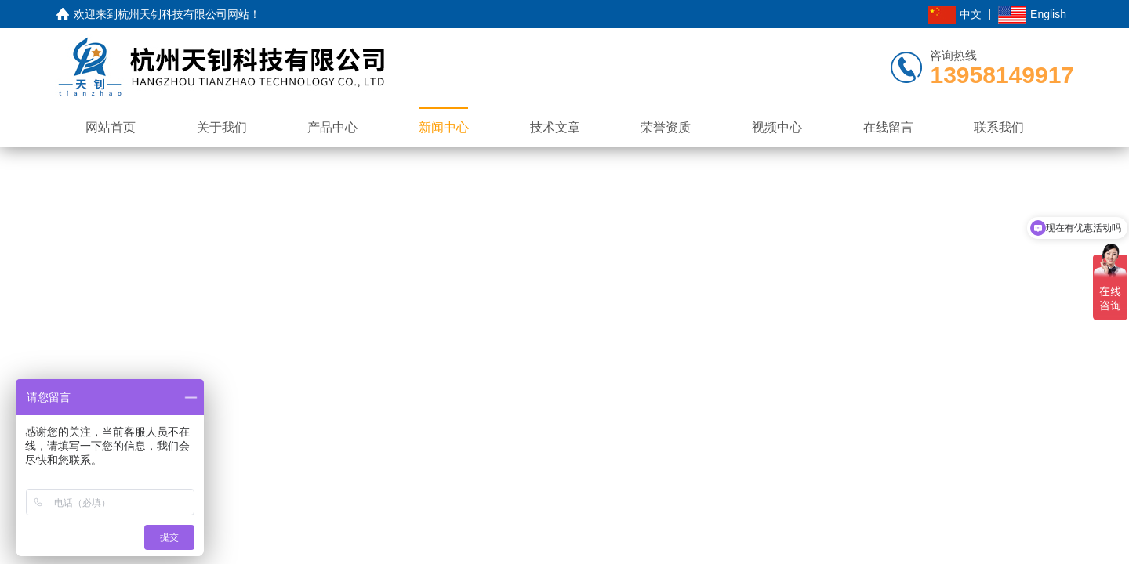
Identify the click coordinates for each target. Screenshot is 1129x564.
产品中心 (332, 127)
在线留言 (888, 127)
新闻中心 (444, 127)
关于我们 (222, 127)
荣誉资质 (666, 127)
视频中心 (777, 127)
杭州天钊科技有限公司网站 (183, 14)
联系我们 (999, 127)
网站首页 (110, 127)
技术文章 (555, 127)
